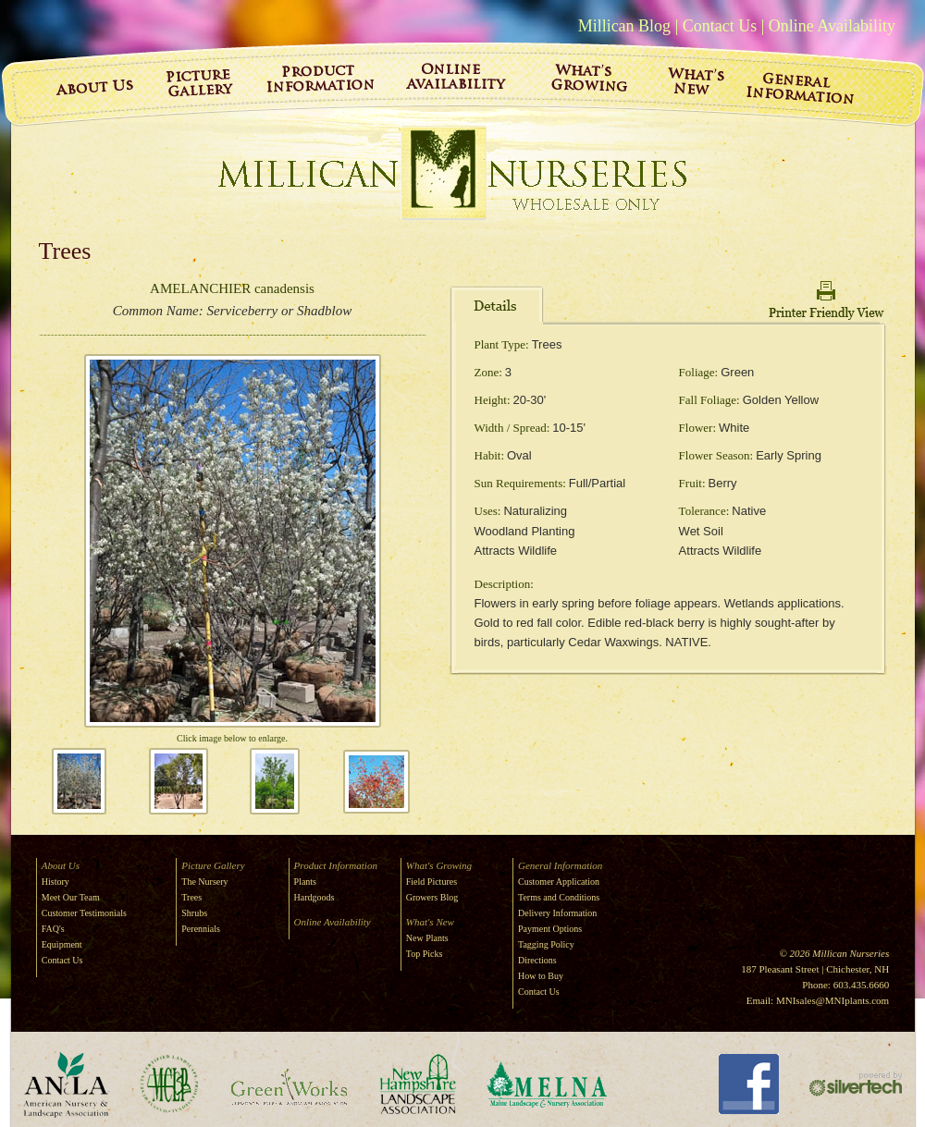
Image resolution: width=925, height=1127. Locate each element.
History (55, 881)
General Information (560, 865)
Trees (191, 897)
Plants (305, 881)
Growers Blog (432, 897)
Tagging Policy (546, 944)
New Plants (427, 938)
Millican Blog (625, 26)
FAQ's (53, 929)
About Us (61, 865)
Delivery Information (557, 913)
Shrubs (194, 913)
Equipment (62, 944)
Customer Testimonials (84, 913)
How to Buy (540, 976)
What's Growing (439, 865)
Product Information (335, 865)
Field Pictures (431, 881)
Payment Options (550, 929)
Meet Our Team (71, 897)
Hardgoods (314, 897)
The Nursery (204, 881)
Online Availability (832, 26)
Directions (537, 960)
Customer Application (558, 881)
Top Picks (424, 954)
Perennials (200, 929)
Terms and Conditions (558, 897)
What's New (430, 921)
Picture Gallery (212, 865)
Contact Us (720, 26)
